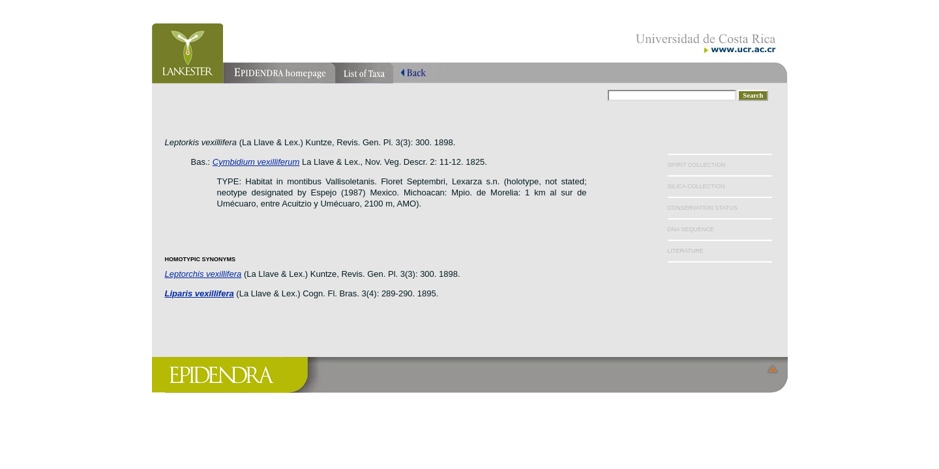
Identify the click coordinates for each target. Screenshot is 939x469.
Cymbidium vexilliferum (256, 162)
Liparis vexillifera (199, 293)
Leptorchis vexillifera (203, 274)
